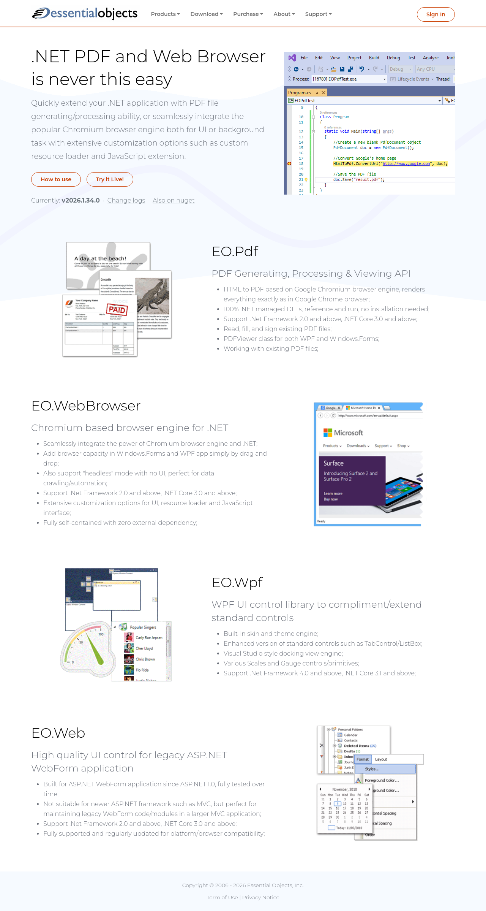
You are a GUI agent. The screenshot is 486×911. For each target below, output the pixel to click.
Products (163, 14)
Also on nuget (173, 200)
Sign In (435, 14)
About (282, 14)
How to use (56, 179)
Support (316, 14)
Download (205, 14)
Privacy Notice (260, 897)
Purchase (246, 14)
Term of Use (222, 897)
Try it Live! (110, 179)
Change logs (126, 200)
